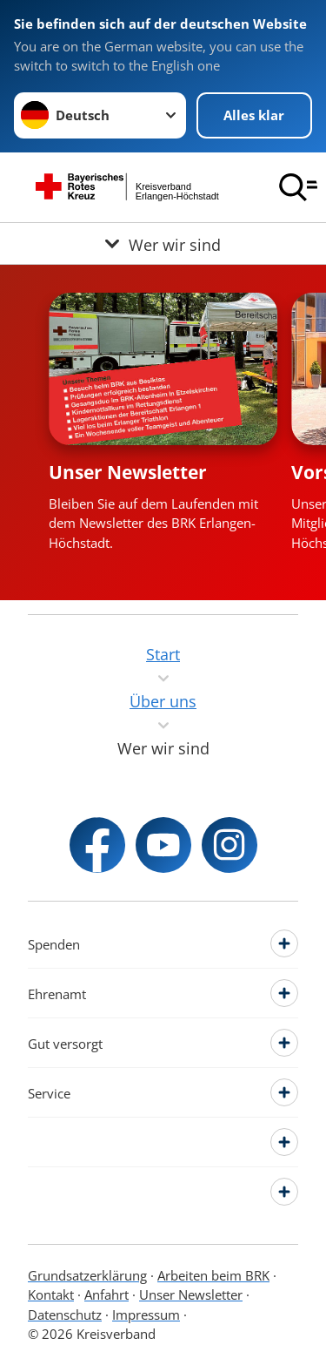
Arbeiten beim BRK (213, 1275)
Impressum (146, 1314)
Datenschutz (65, 1314)
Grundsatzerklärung (87, 1275)
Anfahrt (106, 1294)
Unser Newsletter (128, 472)
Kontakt (51, 1294)
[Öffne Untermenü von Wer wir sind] (163, 243)
